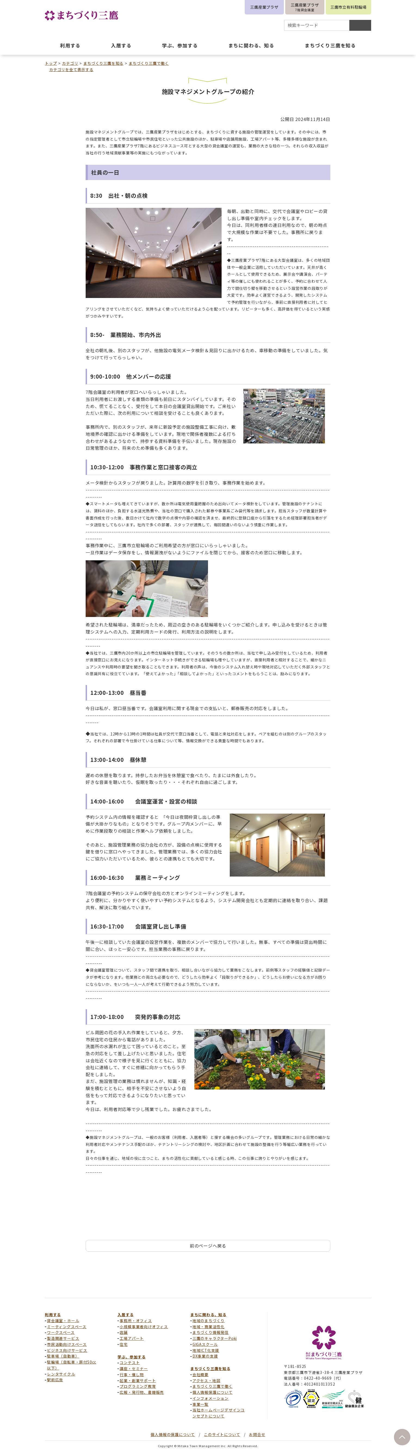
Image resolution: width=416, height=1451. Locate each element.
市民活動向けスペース (67, 1344)
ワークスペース (61, 1332)
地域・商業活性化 (209, 1326)
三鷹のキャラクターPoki (215, 1338)
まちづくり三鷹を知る (103, 63)
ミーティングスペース (66, 1326)
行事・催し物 (132, 1374)
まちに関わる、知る (208, 1314)
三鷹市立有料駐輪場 (348, 7)
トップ (51, 63)
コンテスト (130, 1362)
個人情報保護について (213, 1392)
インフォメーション (211, 1398)
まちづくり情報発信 (211, 1332)
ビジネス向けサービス (67, 1350)
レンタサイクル (61, 1374)
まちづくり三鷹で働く (149, 63)
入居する (125, 1314)
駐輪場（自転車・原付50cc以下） (71, 1365)
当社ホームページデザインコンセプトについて (219, 1413)
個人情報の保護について (173, 1434)
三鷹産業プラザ (264, 7)
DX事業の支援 (205, 1356)
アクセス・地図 (207, 1380)
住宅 (124, 1344)
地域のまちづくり (209, 1320)
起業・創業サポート (138, 1380)
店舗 (124, 1332)
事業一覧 (201, 1404)
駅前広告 (55, 1379)
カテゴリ (70, 63)
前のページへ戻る (208, 1245)
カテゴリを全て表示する (71, 69)
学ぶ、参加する (131, 1356)
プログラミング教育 (138, 1386)
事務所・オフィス (136, 1320)
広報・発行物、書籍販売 (142, 1392)
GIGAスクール (205, 1344)
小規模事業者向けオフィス (144, 1326)
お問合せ (257, 1434)
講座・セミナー (134, 1368)
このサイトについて (222, 1434)
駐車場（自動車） (63, 1356)
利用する (53, 1314)
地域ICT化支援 (206, 1350)
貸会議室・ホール (63, 1320)
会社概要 (201, 1374)
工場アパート (132, 1338)
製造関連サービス (63, 1338)
